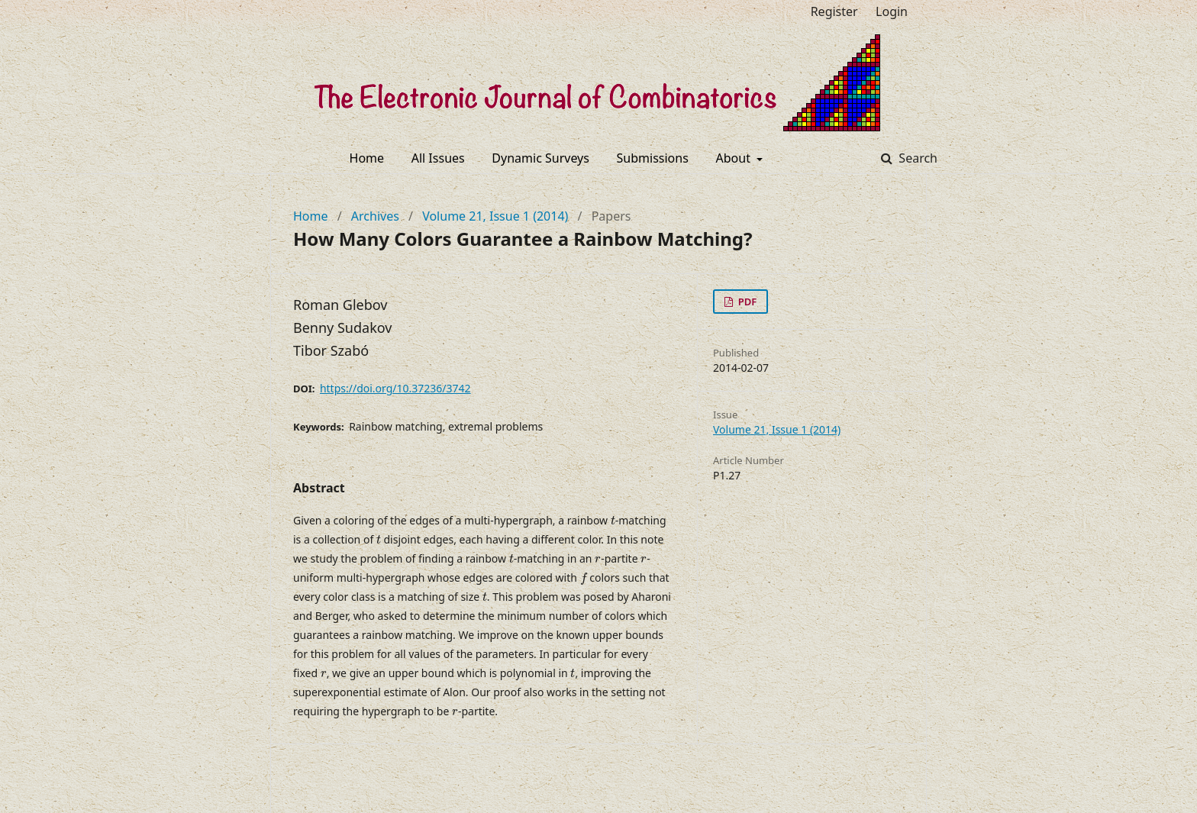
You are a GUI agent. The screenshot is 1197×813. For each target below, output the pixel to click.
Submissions (653, 158)
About (735, 158)
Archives (375, 216)
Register (834, 11)
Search (916, 158)
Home (367, 158)
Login (892, 11)
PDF (746, 301)
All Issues (438, 158)
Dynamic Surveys (540, 158)
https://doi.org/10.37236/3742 (395, 388)
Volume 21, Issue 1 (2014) (495, 216)
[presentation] (613, 520)
